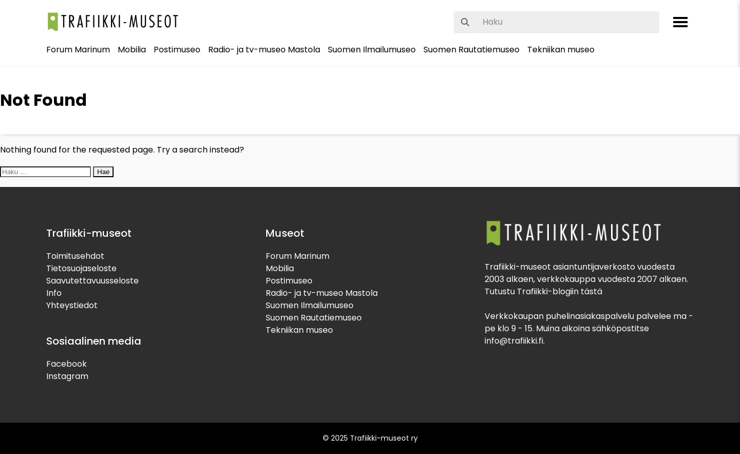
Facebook (66, 364)
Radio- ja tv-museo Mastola (264, 49)
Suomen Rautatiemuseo (471, 49)
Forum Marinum (78, 49)
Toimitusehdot (75, 256)
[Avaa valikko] (680, 22)
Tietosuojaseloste (81, 268)
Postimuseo (177, 49)
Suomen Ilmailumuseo (372, 49)
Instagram (67, 376)
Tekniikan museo (561, 49)
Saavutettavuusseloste (92, 281)
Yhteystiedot (72, 305)
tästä (591, 291)
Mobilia (132, 49)
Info (54, 293)
